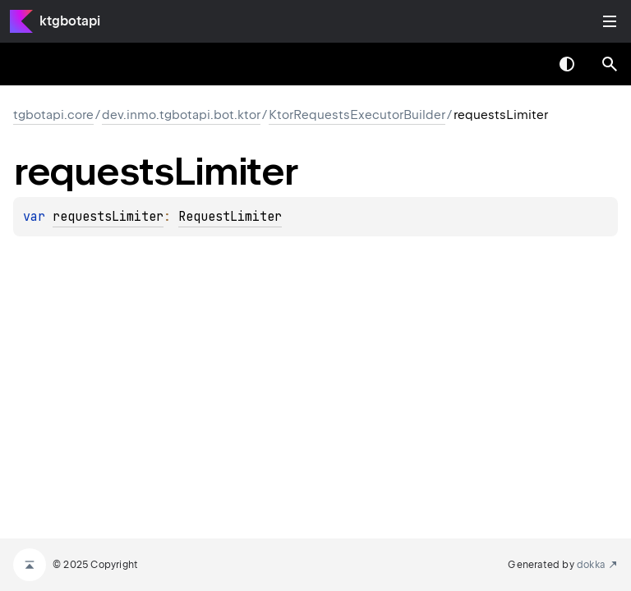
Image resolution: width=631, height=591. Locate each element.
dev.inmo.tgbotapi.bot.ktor (181, 115)
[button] (609, 64)
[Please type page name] (609, 64)
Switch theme (567, 64)
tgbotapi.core (53, 115)
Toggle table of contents (609, 21)
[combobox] (524, 64)
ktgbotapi (69, 21)
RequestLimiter (230, 216)
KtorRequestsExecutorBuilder (357, 115)
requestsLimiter (108, 216)
